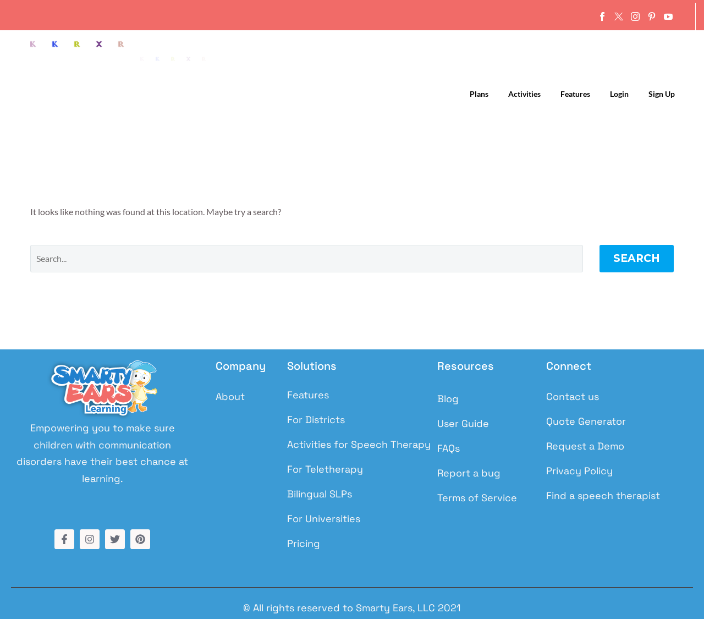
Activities (524, 93)
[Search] (306, 258)
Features (575, 93)
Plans (479, 93)
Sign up (661, 93)
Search (636, 258)
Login (619, 93)
